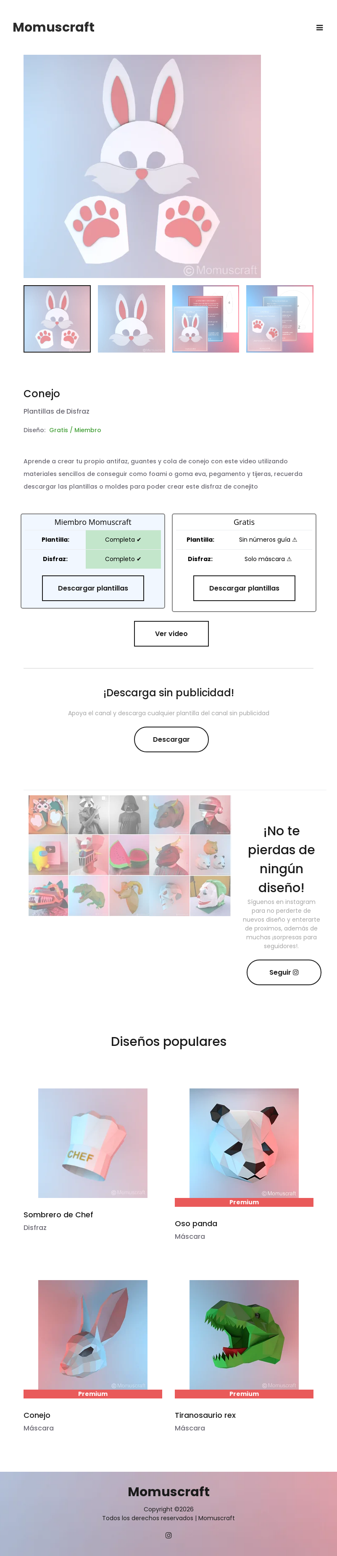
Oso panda (196, 1223)
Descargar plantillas (93, 588)
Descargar (171, 739)
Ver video (171, 634)
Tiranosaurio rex (205, 1415)
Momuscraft (54, 27)
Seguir (284, 972)
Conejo (37, 1415)
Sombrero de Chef (58, 1214)
